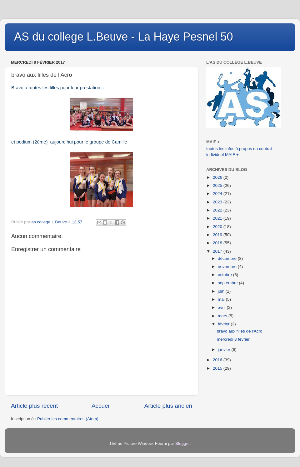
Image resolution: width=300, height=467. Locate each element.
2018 (218, 243)
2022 (218, 210)
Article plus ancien (168, 405)
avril (222, 307)
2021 (218, 218)
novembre (228, 266)
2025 (218, 185)
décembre (228, 258)
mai (222, 299)
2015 (218, 368)
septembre (228, 282)
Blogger (182, 443)
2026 (218, 177)
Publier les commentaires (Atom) (67, 418)
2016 (218, 360)
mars (223, 316)
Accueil (101, 405)
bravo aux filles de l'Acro (239, 331)
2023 (218, 202)
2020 (218, 226)
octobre (225, 274)
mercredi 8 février (233, 339)
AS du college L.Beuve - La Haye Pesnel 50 (123, 36)
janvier (225, 349)
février (224, 324)
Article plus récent (34, 405)
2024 (218, 193)
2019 (218, 234)
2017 (218, 251)
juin (222, 291)
